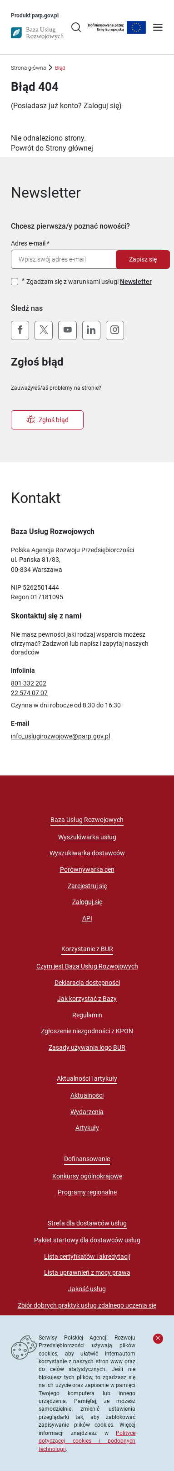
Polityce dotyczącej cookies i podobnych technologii (87, 1440)
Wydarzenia (87, 1111)
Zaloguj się (101, 105)
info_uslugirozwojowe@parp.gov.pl (60, 736)
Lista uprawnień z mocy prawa (87, 1272)
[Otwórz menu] (158, 28)
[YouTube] (67, 330)
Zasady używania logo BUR (87, 1047)
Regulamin (87, 1015)
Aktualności (87, 1095)
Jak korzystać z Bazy (87, 998)
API (87, 918)
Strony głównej (69, 148)
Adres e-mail (28, 243)
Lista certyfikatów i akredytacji (87, 1256)
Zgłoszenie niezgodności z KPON (87, 1031)
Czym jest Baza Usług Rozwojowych (87, 966)
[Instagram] (115, 330)
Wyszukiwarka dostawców (87, 853)
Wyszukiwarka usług (87, 837)
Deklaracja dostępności (87, 982)
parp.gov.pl (45, 15)
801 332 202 (28, 683)
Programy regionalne (87, 1192)
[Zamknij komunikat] (158, 1339)
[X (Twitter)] (44, 330)
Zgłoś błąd (47, 420)
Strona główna (28, 67)
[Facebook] (20, 330)
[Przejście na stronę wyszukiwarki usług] (76, 28)
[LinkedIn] (91, 330)
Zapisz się (143, 259)
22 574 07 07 (29, 692)
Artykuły (87, 1127)
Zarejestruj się (87, 886)
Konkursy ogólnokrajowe (87, 1176)
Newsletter (136, 281)
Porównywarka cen (87, 869)
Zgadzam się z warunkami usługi (89, 281)
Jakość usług (87, 1289)
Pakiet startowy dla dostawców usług (87, 1240)
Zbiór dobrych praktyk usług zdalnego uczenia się (87, 1305)
